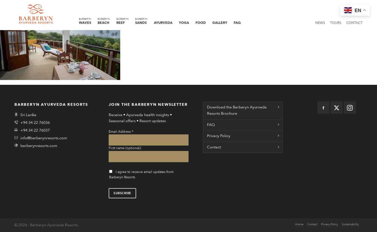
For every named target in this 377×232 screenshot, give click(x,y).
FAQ (211, 124)
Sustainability (350, 224)
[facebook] (323, 108)
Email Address (121, 131)
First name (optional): (125, 148)
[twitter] (337, 108)
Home (299, 224)
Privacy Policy (218, 136)
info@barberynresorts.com (43, 138)
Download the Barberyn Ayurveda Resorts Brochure (237, 110)
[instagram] (350, 108)
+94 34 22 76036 (35, 122)
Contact (214, 147)
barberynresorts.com (38, 145)
